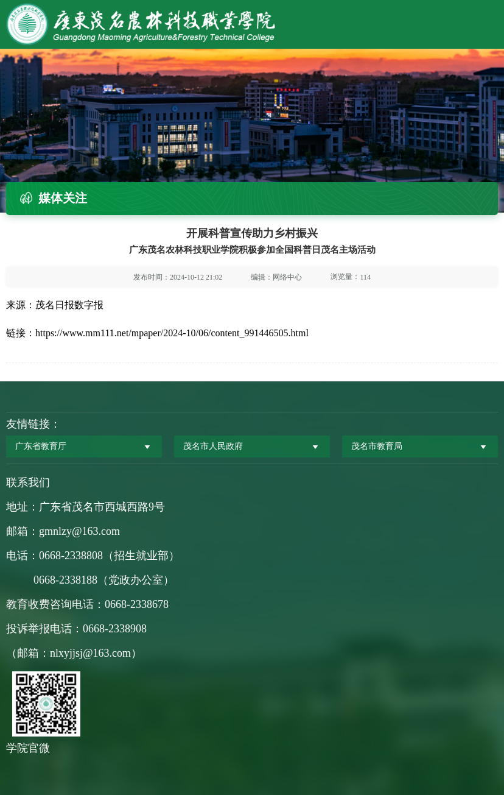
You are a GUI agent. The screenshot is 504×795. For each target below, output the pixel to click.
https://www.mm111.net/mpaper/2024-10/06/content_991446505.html (172, 333)
